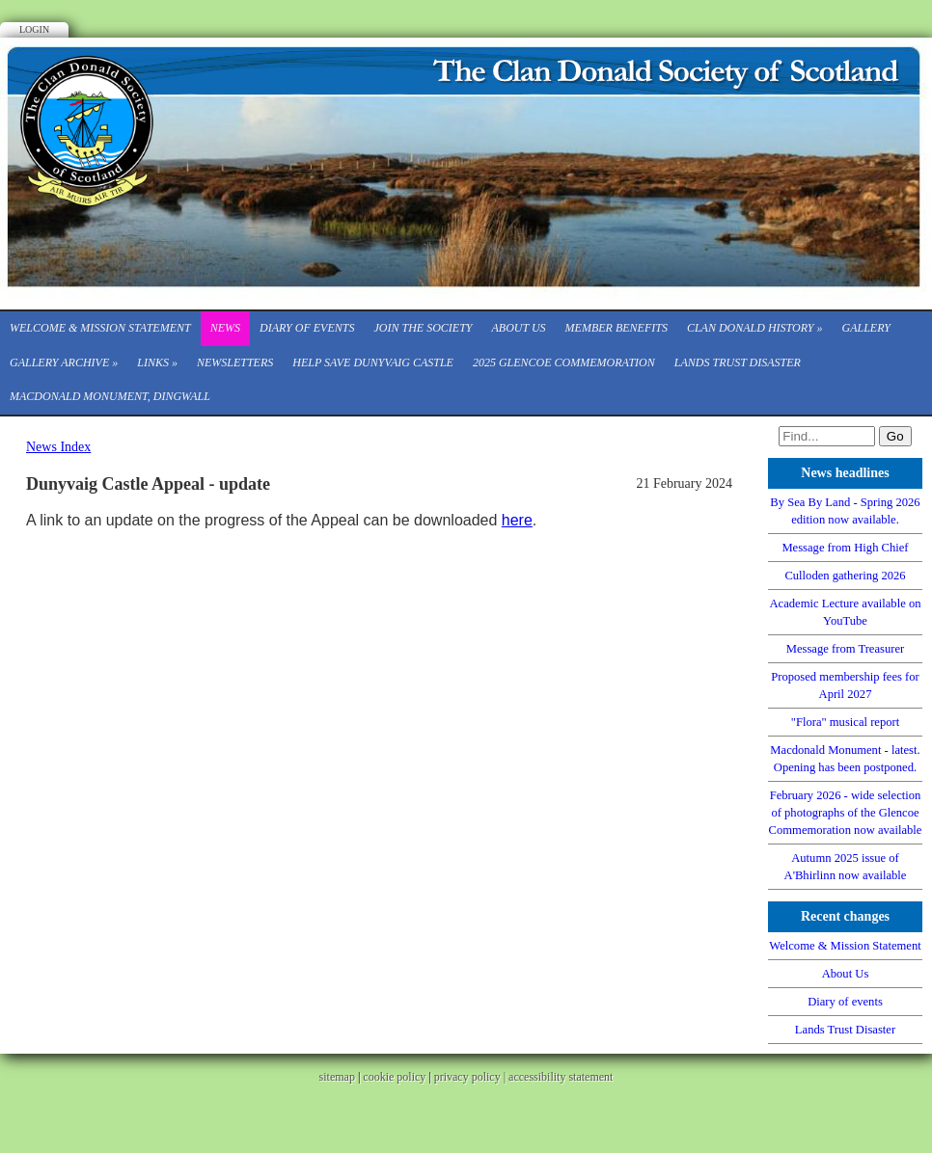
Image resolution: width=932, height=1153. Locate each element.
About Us (518, 328)
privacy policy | (471, 1077)
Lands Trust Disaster (737, 362)
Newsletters (235, 362)
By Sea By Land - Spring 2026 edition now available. (844, 511)
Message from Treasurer (845, 649)
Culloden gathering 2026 (844, 575)
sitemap (337, 1077)
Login (34, 29)
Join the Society (422, 328)
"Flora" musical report (845, 722)
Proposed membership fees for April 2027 (845, 685)
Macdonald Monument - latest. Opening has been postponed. (844, 758)
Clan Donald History (755, 328)
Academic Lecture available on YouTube (845, 612)
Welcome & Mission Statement (100, 328)
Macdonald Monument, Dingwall (110, 396)
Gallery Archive (64, 362)
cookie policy (394, 1077)
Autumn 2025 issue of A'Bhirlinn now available (845, 866)
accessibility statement (560, 1077)
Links (157, 362)
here (517, 520)
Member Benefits (616, 328)
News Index (58, 447)
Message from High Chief (844, 547)
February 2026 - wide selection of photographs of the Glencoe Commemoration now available (845, 813)
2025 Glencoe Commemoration (564, 362)
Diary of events (307, 328)
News (225, 328)
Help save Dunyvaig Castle (372, 362)
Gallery (866, 328)
